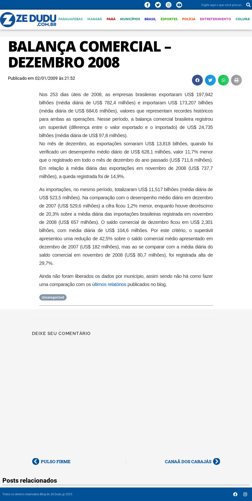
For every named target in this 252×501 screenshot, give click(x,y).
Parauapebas (70, 19)
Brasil (150, 19)
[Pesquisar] (248, 4)
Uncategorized (53, 297)
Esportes (169, 19)
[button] (197, 80)
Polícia (188, 19)
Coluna (243, 19)
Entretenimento (215, 19)
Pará (111, 19)
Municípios (130, 19)
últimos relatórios (109, 284)
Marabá (94, 19)
